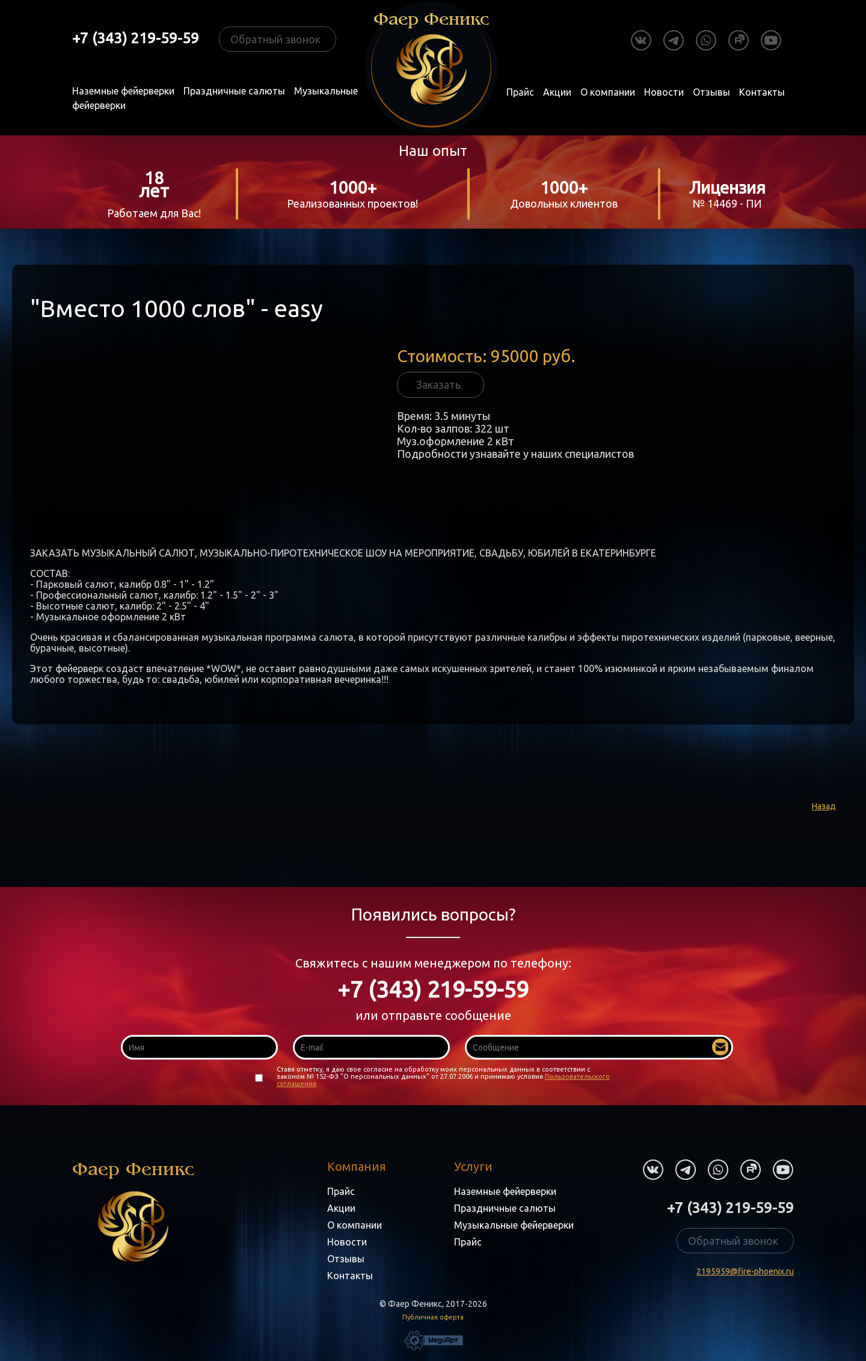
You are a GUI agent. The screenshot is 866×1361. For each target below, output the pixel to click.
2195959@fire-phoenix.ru (745, 1271)
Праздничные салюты (234, 90)
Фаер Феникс (133, 1210)
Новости (664, 92)
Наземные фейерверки (123, 90)
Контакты (762, 92)
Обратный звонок (275, 39)
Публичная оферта (433, 1317)
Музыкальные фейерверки (514, 1225)
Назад (824, 806)
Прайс (520, 92)
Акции (557, 92)
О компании (607, 92)
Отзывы (711, 92)
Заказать (438, 384)
